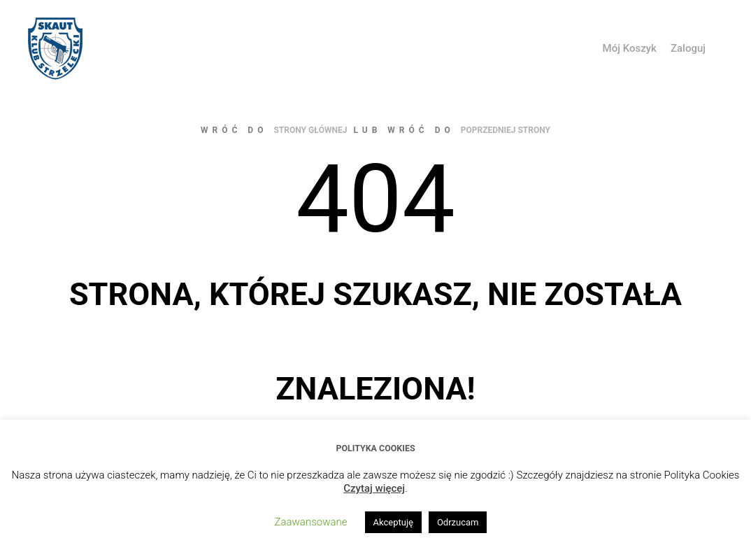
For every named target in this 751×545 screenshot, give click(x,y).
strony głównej (310, 130)
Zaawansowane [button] (311, 522)
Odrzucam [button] (458, 522)
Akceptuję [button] (393, 522)
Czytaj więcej (374, 488)
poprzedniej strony (505, 130)
